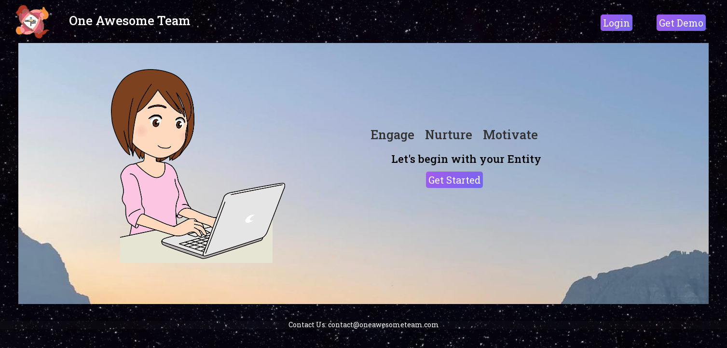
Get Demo (681, 22)
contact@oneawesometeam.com (383, 324)
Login (616, 22)
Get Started (454, 180)
